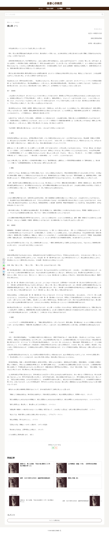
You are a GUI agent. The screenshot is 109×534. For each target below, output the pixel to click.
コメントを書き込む (54, 520)
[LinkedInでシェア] (4, 271)
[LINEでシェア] (4, 265)
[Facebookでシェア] (4, 262)
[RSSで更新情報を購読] (56, 447)
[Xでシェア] (4, 259)
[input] (54, 14)
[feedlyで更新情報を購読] (53, 447)
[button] (102, 14)
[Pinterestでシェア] (4, 268)
